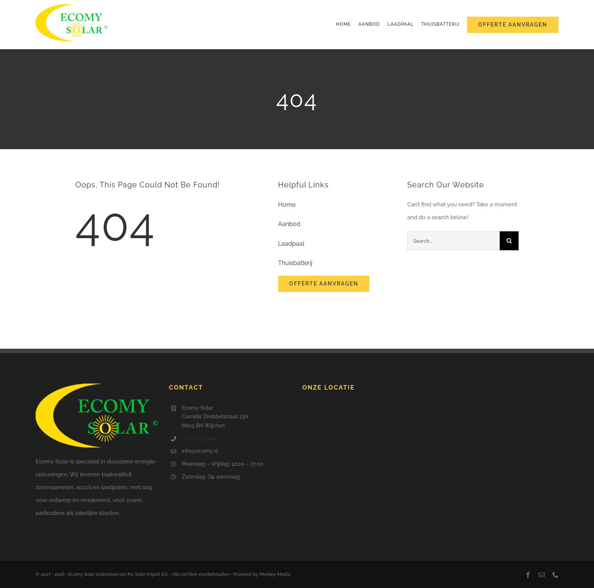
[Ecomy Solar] (72, 6)
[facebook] (528, 575)
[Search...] (453, 240)
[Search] (509, 240)
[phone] (555, 575)
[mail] (542, 575)
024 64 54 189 (199, 438)
